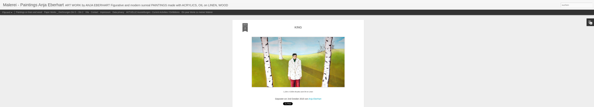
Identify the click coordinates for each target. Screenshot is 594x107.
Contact (94, 12)
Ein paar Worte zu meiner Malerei (197, 12)
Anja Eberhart (315, 32)
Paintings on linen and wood (29, 12)
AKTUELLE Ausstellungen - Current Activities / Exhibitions (153, 12)
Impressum (105, 12)
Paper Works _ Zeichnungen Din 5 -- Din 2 (64, 12)
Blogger (318, 105)
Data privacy (118, 12)
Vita (87, 12)
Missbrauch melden (329, 105)
